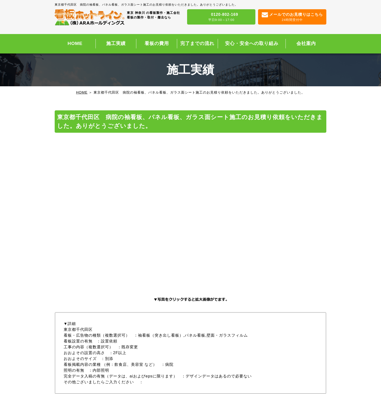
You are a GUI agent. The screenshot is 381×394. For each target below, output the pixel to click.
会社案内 (306, 43)
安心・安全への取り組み (251, 43)
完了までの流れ (197, 43)
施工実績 (116, 43)
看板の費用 (157, 43)
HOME (75, 43)
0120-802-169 (221, 17)
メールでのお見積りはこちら (292, 17)
